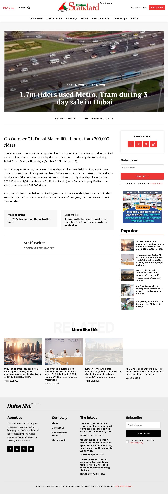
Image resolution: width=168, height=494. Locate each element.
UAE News (97, 85)
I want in (142, 176)
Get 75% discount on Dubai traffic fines (28, 220)
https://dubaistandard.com (39, 248)
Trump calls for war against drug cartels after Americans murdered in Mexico (86, 222)
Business (84, 435)
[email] (142, 167)
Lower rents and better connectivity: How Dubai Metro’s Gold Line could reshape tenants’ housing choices (148, 275)
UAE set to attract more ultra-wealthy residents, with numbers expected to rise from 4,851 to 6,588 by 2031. (150, 245)
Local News (74, 85)
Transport (86, 474)
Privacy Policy (155, 183)
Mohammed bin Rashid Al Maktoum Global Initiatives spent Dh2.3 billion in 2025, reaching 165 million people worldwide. (149, 260)
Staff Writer (67, 118)
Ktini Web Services (123, 486)
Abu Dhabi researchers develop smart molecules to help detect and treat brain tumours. (149, 290)
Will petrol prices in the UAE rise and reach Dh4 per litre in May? (149, 304)
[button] (24, 7)
